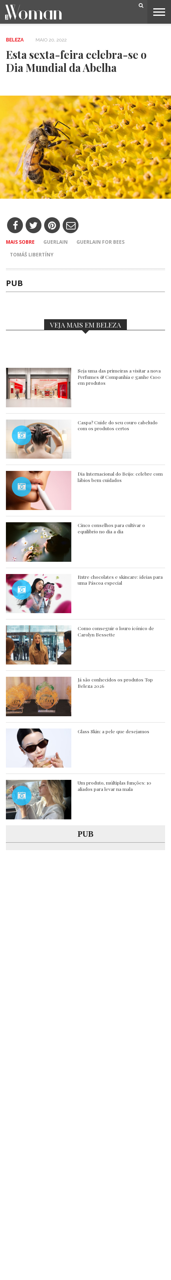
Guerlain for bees (100, 242)
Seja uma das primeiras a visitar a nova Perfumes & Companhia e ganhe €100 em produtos (119, 377)
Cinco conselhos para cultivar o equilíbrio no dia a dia (111, 528)
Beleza (15, 40)
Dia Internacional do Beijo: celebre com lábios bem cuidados (120, 477)
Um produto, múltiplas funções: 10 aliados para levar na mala (114, 786)
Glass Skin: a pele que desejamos (113, 731)
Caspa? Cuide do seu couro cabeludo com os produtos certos (118, 426)
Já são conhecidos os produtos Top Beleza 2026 (115, 683)
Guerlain (55, 242)
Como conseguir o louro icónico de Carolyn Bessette (116, 631)
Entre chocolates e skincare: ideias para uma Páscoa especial (120, 580)
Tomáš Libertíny (32, 254)
